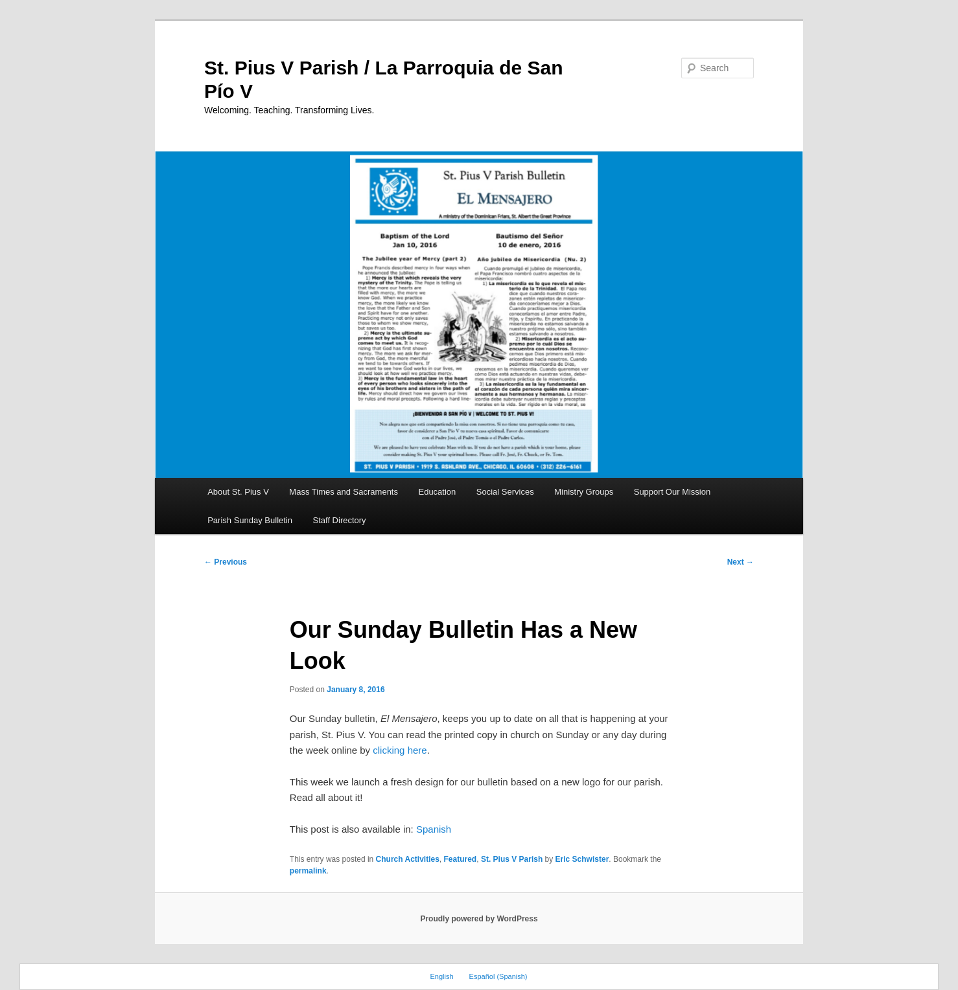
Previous (225, 562)
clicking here (399, 750)
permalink (308, 870)
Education (437, 492)
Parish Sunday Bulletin (249, 520)
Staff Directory (339, 520)
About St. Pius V (238, 492)
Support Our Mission (672, 492)
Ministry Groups (583, 492)
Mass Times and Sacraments (343, 492)
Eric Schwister (582, 859)
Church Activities (407, 859)
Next (740, 562)
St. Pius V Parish (512, 859)
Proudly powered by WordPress (478, 918)
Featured (460, 859)
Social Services (505, 492)
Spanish (433, 829)
